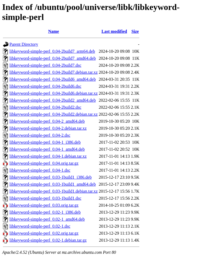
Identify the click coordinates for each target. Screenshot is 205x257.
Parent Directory (23, 44)
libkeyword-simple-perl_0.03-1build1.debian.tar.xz (53, 191)
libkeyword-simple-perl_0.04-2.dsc (39, 135)
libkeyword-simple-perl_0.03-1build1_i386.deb (50, 177)
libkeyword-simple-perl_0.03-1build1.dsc (45, 198)
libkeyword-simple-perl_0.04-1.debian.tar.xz (48, 156)
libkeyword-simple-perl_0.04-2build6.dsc (45, 86)
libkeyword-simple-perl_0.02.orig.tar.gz (43, 233)
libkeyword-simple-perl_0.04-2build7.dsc (45, 65)
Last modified (114, 31)
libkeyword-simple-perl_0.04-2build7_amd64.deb (52, 58)
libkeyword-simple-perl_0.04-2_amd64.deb (47, 121)
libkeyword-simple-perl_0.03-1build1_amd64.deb (52, 184)
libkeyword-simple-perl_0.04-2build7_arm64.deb (52, 51)
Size (135, 31)
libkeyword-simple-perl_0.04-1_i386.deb (45, 142)
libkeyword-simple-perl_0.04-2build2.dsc (45, 107)
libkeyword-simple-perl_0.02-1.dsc (39, 226)
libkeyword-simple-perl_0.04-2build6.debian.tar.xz (53, 93)
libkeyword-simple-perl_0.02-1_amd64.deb (47, 219)
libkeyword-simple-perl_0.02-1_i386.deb (45, 212)
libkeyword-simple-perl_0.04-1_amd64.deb (47, 149)
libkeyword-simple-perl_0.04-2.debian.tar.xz (48, 128)
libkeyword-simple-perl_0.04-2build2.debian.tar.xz (53, 114)
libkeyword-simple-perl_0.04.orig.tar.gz (43, 163)
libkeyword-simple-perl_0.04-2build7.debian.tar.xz (53, 72)
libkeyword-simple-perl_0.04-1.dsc (39, 170)
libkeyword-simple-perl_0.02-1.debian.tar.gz (48, 240)
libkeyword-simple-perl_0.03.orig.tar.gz (43, 205)
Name (53, 31)
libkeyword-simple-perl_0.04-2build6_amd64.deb (52, 79)
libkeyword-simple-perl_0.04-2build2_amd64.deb (52, 100)
